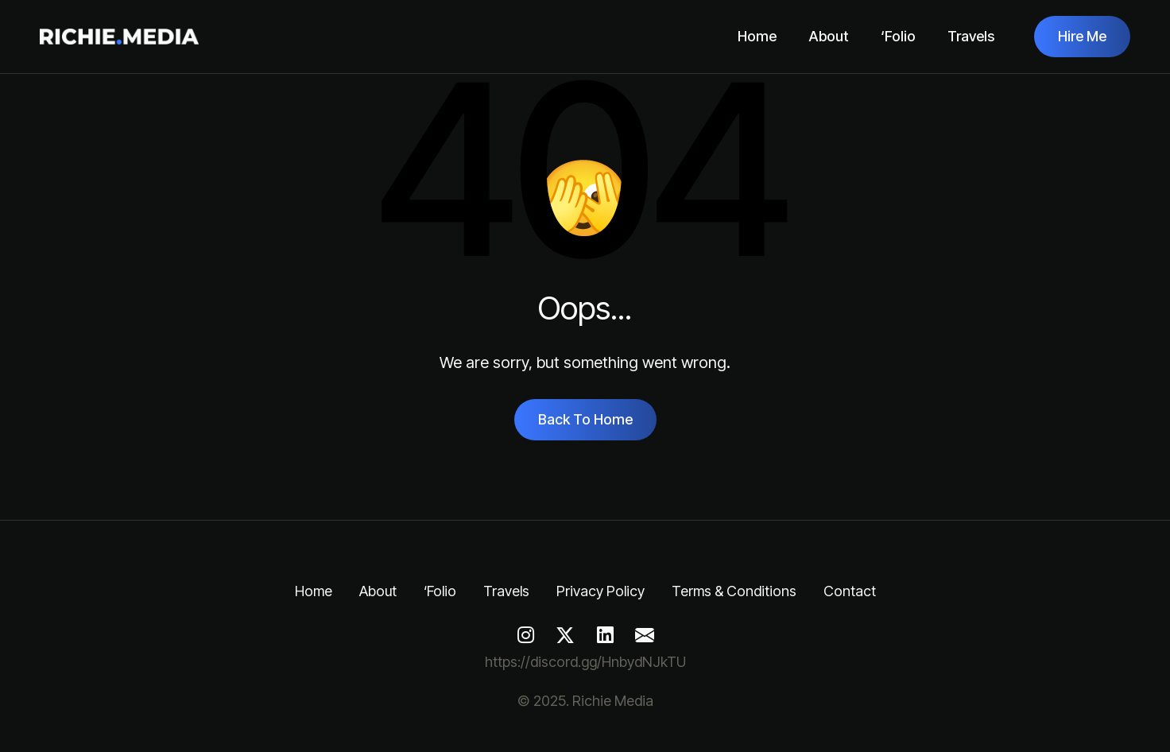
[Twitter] (565, 635)
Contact (849, 591)
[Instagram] (525, 635)
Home (757, 36)
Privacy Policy (600, 591)
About (828, 36)
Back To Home (585, 419)
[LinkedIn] (605, 635)
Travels (970, 36)
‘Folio (898, 36)
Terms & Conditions (734, 591)
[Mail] (645, 635)
